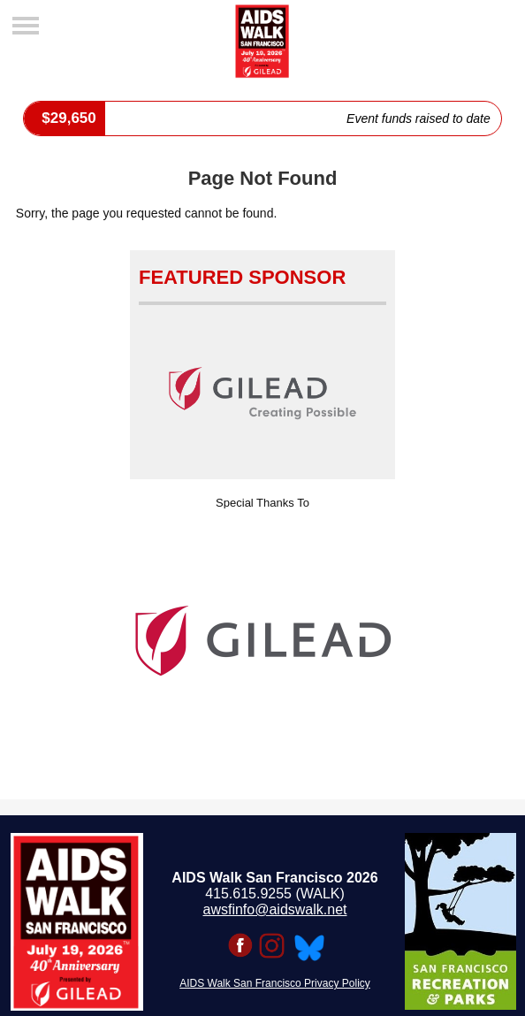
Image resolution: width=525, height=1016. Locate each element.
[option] (262, 641)
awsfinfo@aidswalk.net (275, 909)
